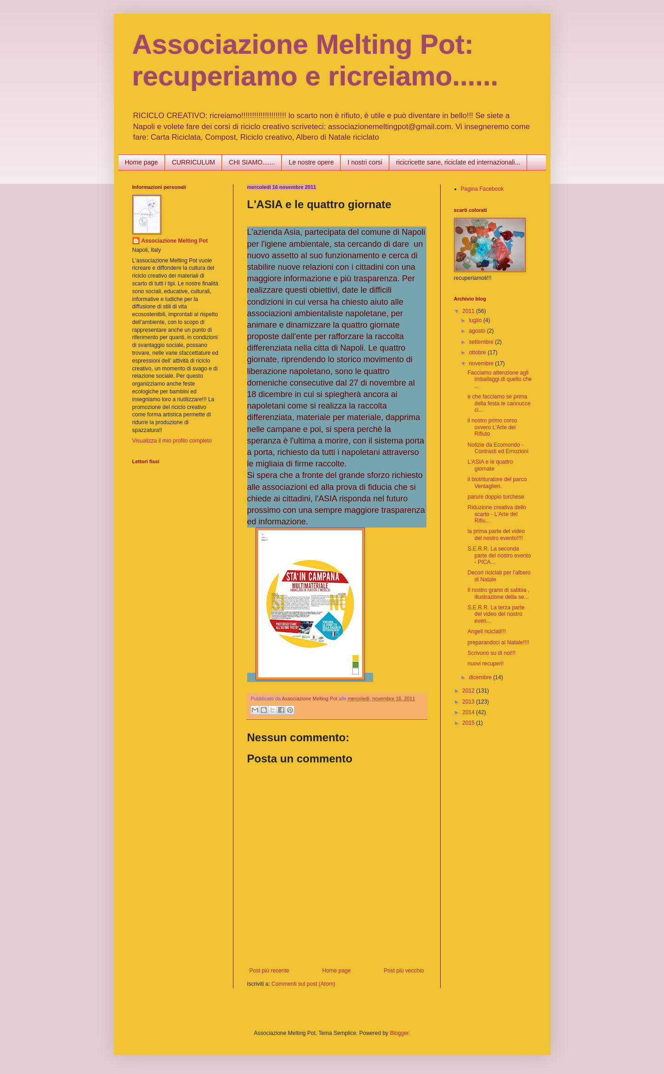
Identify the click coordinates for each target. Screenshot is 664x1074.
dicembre (481, 677)
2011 (469, 311)
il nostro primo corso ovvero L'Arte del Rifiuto (492, 427)
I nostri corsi (364, 162)
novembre (482, 363)
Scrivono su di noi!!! (491, 653)
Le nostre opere (311, 162)
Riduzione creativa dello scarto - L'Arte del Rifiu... (496, 514)
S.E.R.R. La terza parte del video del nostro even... (495, 614)
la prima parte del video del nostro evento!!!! (496, 534)
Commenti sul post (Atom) (303, 984)
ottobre (478, 352)
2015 (469, 723)
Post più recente (269, 970)
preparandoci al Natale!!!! (498, 642)
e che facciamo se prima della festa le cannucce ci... (498, 403)
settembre (482, 342)
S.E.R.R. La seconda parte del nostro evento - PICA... (499, 555)
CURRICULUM (193, 162)
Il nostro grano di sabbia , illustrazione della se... (498, 593)
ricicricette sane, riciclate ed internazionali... (458, 162)
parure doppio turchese (495, 497)
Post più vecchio (404, 970)
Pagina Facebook (482, 189)
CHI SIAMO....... (252, 162)
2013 (469, 702)
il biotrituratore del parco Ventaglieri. (497, 482)
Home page (141, 162)
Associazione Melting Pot (175, 241)
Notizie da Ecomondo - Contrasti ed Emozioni (497, 448)
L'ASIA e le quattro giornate (490, 465)
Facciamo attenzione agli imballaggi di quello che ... (499, 379)
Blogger (399, 1033)
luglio (476, 320)
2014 (469, 712)
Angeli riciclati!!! (486, 631)
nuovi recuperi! (485, 663)
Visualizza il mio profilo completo (172, 441)
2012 (469, 691)
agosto (478, 331)
